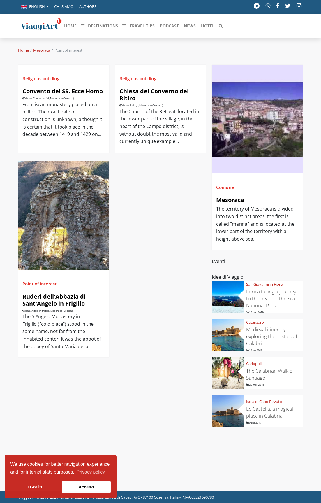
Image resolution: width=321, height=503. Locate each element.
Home (23, 50)
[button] (34, 7)
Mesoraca (41, 50)
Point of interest (39, 284)
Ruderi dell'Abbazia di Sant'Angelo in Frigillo (54, 299)
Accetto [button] (86, 487)
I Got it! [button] (35, 487)
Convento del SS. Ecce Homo (62, 91)
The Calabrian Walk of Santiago (270, 374)
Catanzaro (255, 322)
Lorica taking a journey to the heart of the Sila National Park (271, 298)
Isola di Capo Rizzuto (264, 401)
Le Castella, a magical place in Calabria (269, 412)
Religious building (40, 78)
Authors (87, 6)
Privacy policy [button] (91, 471)
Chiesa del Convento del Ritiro (154, 94)
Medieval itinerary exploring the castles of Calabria (271, 336)
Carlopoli (254, 363)
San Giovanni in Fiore (264, 284)
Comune (225, 187)
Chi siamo (63, 6)
